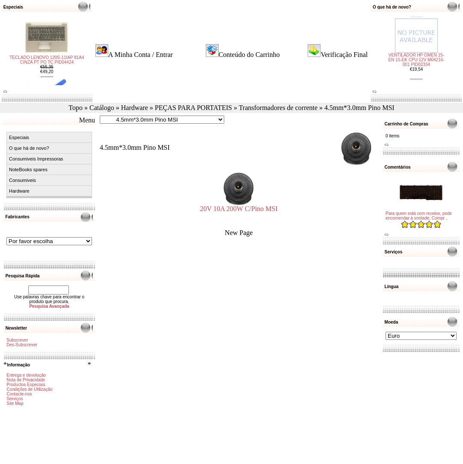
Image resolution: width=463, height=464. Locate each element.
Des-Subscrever (21, 344)
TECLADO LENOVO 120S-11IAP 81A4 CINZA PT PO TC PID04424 (46, 64)
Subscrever (17, 340)
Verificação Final (344, 54)
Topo (75, 107)
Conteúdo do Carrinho (249, 54)
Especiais (19, 137)
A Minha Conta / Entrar (140, 54)
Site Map (14, 403)
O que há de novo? (29, 148)
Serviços (14, 398)
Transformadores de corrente (278, 107)
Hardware (134, 107)
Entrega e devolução (26, 375)
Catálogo (101, 107)
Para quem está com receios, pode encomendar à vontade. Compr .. (419, 215)
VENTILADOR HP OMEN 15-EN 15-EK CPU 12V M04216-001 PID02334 (416, 55)
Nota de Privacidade (25, 380)
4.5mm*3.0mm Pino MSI (359, 107)
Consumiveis (22, 180)
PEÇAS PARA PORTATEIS (193, 107)
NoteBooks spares (28, 169)
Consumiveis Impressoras (36, 158)
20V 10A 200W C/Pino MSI (239, 205)
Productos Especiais (25, 384)
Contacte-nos (19, 394)
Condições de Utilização (29, 389)
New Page (238, 232)
